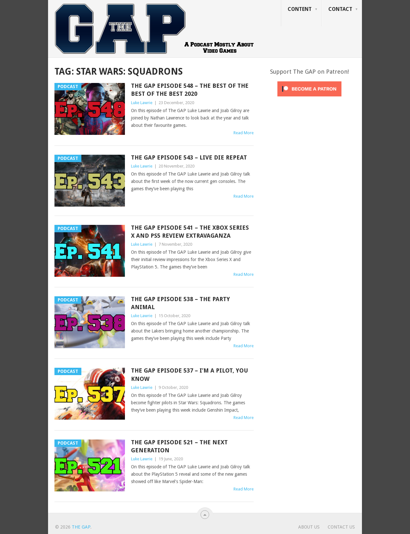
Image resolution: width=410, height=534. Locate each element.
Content (300, 9)
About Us (309, 527)
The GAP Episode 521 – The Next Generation (179, 446)
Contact (340, 9)
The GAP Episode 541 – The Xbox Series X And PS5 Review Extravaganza (190, 231)
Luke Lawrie (141, 102)
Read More (244, 132)
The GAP (81, 527)
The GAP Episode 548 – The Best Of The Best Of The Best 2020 (190, 89)
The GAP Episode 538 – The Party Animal (180, 303)
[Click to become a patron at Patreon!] (309, 98)
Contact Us (341, 527)
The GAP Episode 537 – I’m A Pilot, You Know (189, 374)
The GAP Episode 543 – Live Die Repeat (189, 157)
